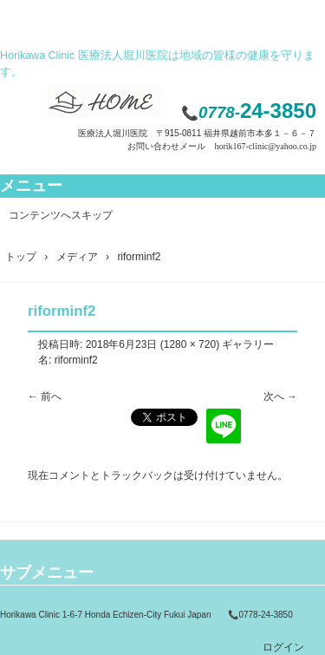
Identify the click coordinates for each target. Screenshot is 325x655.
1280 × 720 (190, 344)
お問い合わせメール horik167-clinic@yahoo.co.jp (221, 146)
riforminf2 (76, 360)
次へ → (280, 396)
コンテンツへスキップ (61, 215)
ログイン (283, 647)
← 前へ (45, 396)
